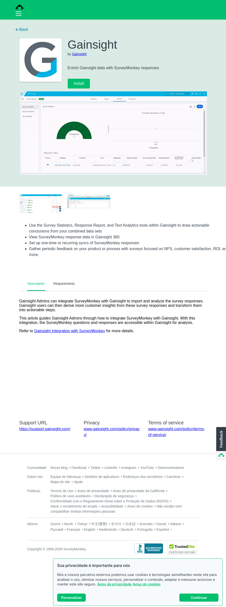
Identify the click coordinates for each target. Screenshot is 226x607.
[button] (220, 443)
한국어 (116, 524)
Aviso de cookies (147, 584)
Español (163, 529)
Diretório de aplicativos (102, 477)
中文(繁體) (99, 524)
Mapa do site (60, 482)
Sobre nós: (35, 477)
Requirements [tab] (64, 284)
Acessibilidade (112, 506)
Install (79, 83)
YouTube (147, 468)
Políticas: (34, 491)
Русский (57, 529)
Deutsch (127, 529)
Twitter (95, 468)
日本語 (130, 524)
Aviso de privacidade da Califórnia (138, 491)
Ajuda (78, 482)
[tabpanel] (113, 352)
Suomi (55, 524)
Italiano (175, 524)
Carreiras (173, 477)
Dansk (161, 524)
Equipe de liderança (66, 477)
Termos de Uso (62, 491)
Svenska (146, 524)
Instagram (128, 468)
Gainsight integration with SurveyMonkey (69, 331)
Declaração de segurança (114, 496)
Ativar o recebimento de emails (74, 506)
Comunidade (36, 468)
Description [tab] (36, 284)
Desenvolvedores (171, 468)
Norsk (68, 524)
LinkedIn (110, 468)
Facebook (79, 468)
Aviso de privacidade (114, 584)
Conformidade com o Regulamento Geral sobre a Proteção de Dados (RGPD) (110, 501)
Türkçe (82, 524)
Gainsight (79, 54)
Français (73, 529)
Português (145, 529)
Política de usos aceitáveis (71, 496)
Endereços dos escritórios (142, 477)
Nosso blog (59, 468)
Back (22, 29)
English (89, 529)
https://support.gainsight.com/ (44, 429)
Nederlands (108, 529)
